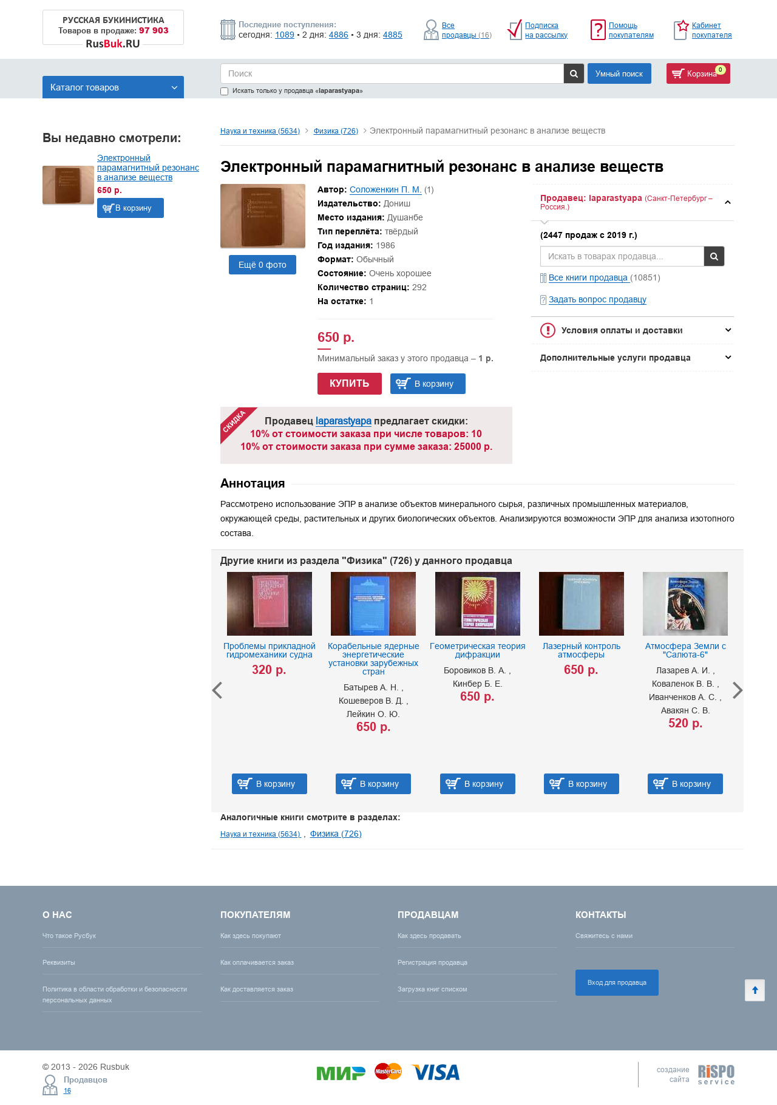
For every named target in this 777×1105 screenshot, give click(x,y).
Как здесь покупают (250, 935)
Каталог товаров (114, 87)
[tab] (632, 202)
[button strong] (632, 202)
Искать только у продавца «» (291, 90)
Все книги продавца (589, 277)
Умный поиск (619, 73)
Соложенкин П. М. (386, 189)
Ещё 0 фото (263, 265)
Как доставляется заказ (256, 989)
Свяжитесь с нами (604, 935)
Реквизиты (58, 962)
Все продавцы (467, 30)
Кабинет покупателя (712, 30)
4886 (338, 34)
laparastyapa (344, 420)
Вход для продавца (617, 982)
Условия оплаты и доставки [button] (622, 330)
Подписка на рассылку (546, 30)
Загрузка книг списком (432, 989)
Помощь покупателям (631, 30)
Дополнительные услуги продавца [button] (615, 357)
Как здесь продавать (429, 935)
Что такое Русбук (69, 935)
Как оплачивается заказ (257, 962)
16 (67, 1090)
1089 (284, 34)
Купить (350, 383)
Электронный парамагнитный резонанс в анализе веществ (148, 167)
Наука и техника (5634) (260, 130)
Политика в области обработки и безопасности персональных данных (114, 994)
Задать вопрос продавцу (597, 299)
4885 (392, 34)
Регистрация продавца (432, 962)
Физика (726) (336, 130)
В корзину (133, 207)
